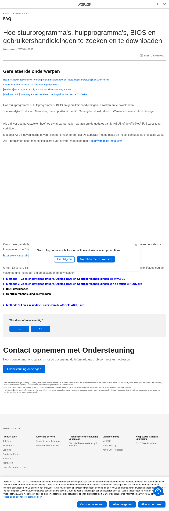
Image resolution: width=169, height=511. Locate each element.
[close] (136, 244)
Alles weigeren (122, 504)
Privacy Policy (109, 445)
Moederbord (9, 445)
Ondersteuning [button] (111, 437)
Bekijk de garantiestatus (48, 441)
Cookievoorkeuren (91, 504)
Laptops (7, 450)
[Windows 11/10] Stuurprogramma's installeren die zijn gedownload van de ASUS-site (45, 94)
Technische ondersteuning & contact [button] (83, 438)
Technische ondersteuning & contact (83, 444)
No (40, 329)
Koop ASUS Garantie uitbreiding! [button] (147, 438)
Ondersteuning (15, 13)
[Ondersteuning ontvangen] (24, 369)
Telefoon (7, 441)
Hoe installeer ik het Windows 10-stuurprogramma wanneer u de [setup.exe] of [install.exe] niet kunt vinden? (56, 79)
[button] (4, 4)
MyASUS (107, 441)
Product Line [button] (10, 437)
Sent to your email (154, 56)
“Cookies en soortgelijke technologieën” (23, 496)
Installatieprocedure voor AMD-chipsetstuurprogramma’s (31, 84)
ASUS (5, 13)
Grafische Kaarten (12, 454)
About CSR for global (113, 450)
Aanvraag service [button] (45, 437)
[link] (84, 4)
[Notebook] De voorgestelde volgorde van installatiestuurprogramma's (37, 89)
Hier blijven (64, 259)
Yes (19, 329)
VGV (25, 13)
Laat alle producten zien (15, 467)
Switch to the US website (96, 259)
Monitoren (8, 463)
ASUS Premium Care (146, 443)
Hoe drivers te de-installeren (106, 141)
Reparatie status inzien (47, 445)
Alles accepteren (151, 504)
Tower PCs (8, 458)
